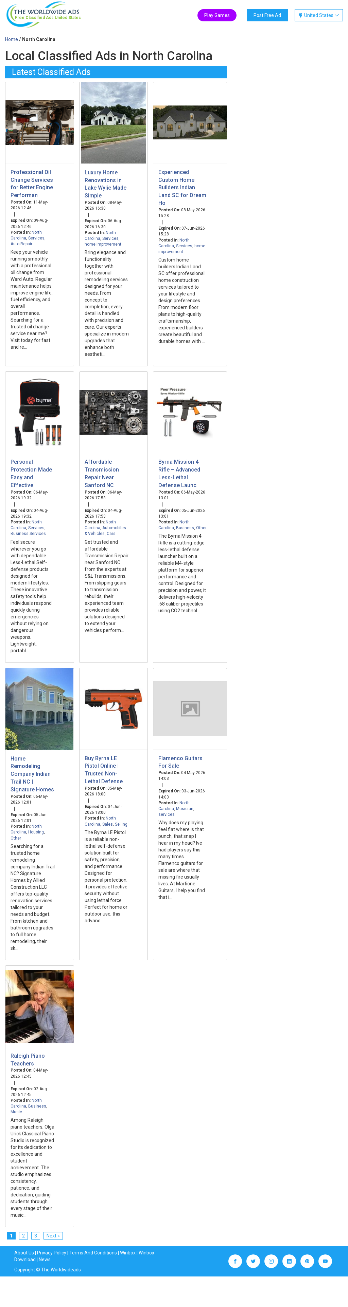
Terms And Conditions (93, 1252)
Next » (53, 1235)
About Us (24, 1252)
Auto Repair (21, 244)
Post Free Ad (267, 15)
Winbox (128, 1252)
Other (201, 527)
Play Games (217, 15)
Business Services (28, 533)
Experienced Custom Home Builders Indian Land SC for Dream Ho (182, 187)
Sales (107, 824)
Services (36, 238)
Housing (36, 832)
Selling (121, 824)
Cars (111, 533)
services (166, 814)
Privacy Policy (51, 1252)
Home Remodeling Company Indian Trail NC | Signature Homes (32, 774)
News (45, 1259)
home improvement (103, 244)
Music (16, 1112)
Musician (184, 808)
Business (185, 527)
